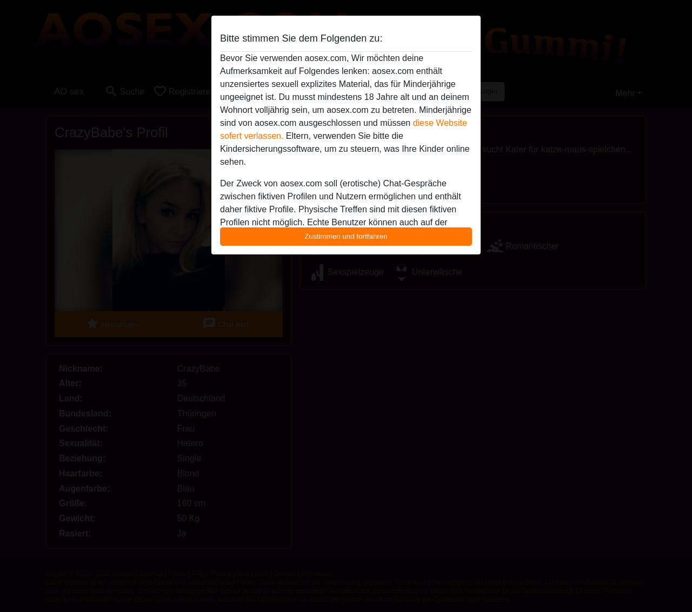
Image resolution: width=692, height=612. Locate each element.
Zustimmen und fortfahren (346, 236)
